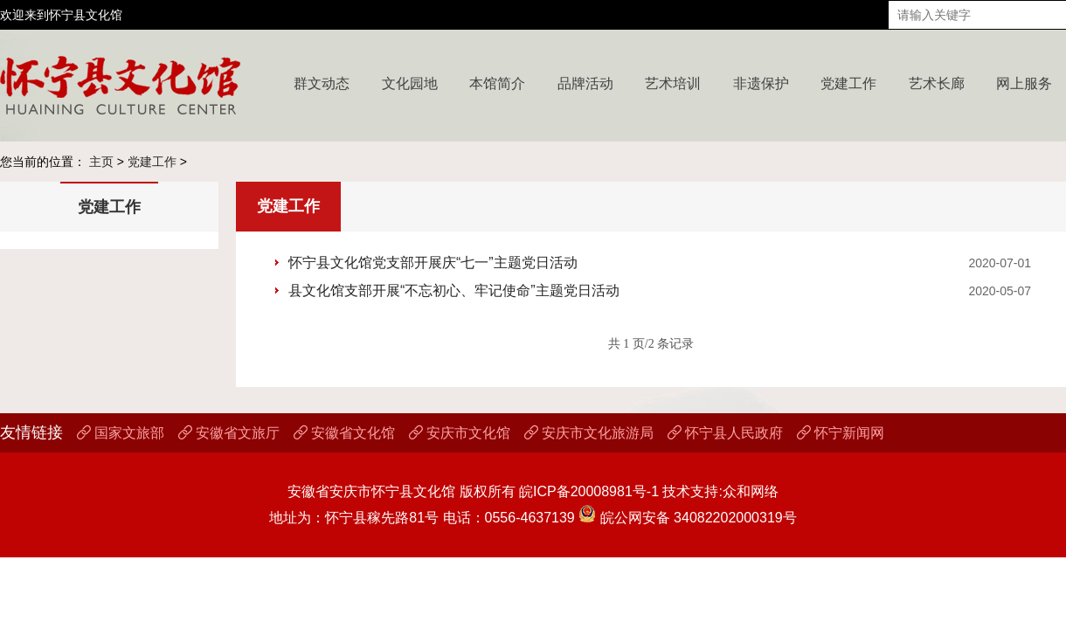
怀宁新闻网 (840, 432)
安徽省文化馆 (344, 432)
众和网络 (751, 491)
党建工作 (848, 83)
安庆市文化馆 (459, 432)
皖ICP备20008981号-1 (589, 491)
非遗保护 (761, 83)
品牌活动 (585, 83)
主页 (101, 162)
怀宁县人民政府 (725, 432)
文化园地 (410, 83)
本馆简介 (497, 83)
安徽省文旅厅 (229, 432)
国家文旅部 (120, 432)
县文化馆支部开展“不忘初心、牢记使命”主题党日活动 (454, 290)
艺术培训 (673, 83)
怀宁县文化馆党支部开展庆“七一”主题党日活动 (433, 262)
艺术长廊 (937, 83)
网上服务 (1024, 83)
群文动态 (322, 83)
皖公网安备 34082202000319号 (687, 517)
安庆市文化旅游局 (589, 432)
